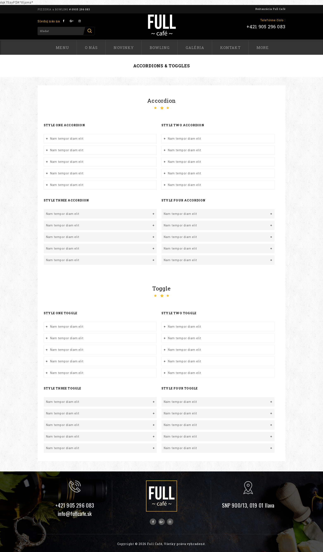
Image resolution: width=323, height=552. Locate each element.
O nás (91, 47)
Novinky (124, 47)
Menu (62, 47)
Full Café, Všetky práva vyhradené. (176, 544)
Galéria (195, 47)
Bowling (160, 47)
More (262, 47)
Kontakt (230, 47)
